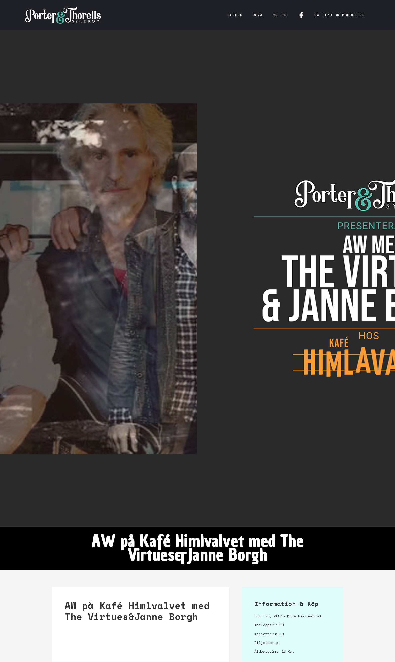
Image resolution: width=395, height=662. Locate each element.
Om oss (280, 15)
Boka (258, 15)
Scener (235, 15)
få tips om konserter (339, 15)
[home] (63, 15)
